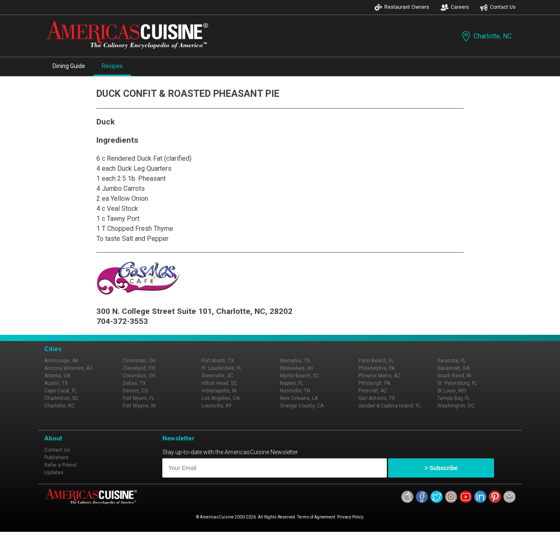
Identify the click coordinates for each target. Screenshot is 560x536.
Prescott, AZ (372, 391)
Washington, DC (455, 406)
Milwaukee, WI (296, 368)
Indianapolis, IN (219, 391)
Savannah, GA (453, 368)
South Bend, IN (454, 376)
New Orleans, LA (299, 398)
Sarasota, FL (451, 361)
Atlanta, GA (57, 376)
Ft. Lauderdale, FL (222, 368)
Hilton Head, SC (219, 383)
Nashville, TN (295, 391)
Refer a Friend (60, 465)
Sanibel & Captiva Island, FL (389, 406)
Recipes (112, 66)
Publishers (56, 457)
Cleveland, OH (139, 368)
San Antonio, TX (376, 398)
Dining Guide (69, 66)
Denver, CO (135, 391)
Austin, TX (56, 383)
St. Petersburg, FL (457, 383)
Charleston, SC (61, 398)
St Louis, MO (451, 391)
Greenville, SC (217, 376)
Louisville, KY (217, 406)
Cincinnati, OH (139, 361)
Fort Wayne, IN (139, 406)
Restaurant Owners (401, 7)
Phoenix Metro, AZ (379, 376)
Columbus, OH (139, 376)
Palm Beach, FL (376, 361)
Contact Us (498, 7)
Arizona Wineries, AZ (68, 368)
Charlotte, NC (486, 36)
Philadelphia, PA (376, 368)
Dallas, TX (134, 383)
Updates (53, 472)
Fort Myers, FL (138, 398)
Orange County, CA (301, 406)
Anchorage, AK (61, 361)
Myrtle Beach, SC (299, 376)
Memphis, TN (295, 361)
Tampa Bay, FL (453, 398)
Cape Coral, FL (60, 391)
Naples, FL (291, 383)
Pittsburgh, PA (374, 383)
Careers (455, 7)
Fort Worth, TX (218, 361)
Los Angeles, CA (221, 398)
